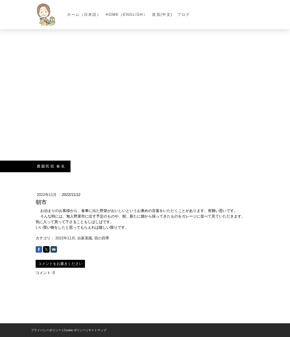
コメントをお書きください (60, 264)
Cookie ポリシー (75, 330)
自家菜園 (84, 238)
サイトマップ (97, 330)
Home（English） (126, 15)
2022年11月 (47, 195)
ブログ (183, 15)
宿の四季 (101, 238)
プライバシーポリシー (46, 330)
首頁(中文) (162, 15)
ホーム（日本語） (84, 15)
